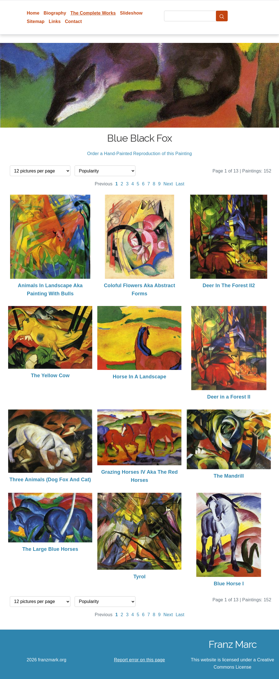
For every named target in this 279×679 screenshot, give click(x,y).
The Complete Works (93, 13)
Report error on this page (139, 659)
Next (168, 183)
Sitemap (35, 21)
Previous (104, 183)
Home (33, 13)
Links (55, 21)
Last (180, 183)
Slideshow (131, 13)
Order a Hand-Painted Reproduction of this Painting (139, 153)
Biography (55, 13)
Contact (73, 21)
